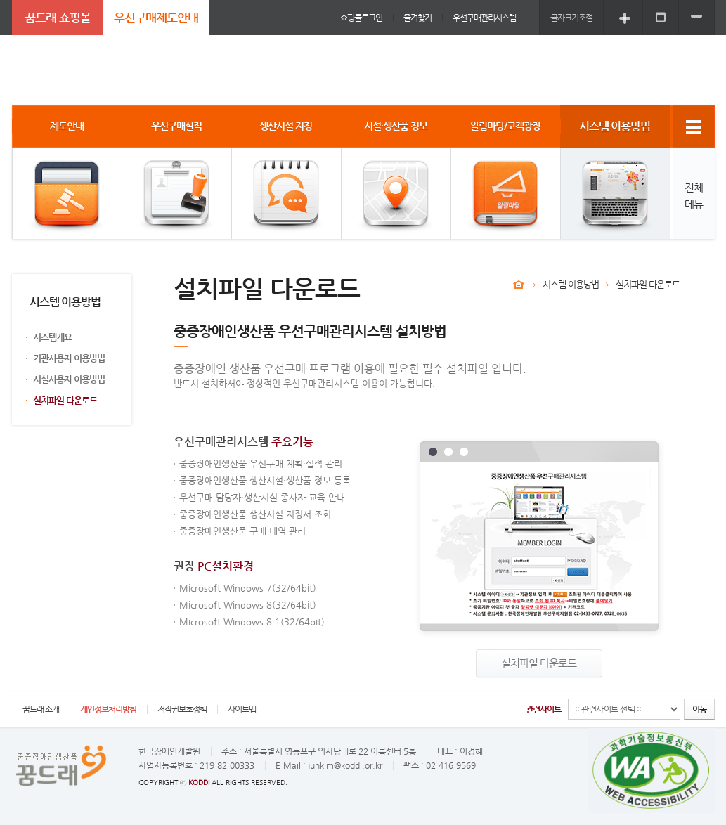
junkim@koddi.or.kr (345, 765)
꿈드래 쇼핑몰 (58, 18)
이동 (699, 709)
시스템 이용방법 (571, 284)
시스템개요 (52, 337)
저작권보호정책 (182, 709)
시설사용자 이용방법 (69, 379)
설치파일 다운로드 (65, 400)
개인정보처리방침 (108, 709)
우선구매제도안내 (156, 18)
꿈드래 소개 (40, 709)
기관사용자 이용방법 (69, 358)
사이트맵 (242, 709)
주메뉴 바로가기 (0, 0)
